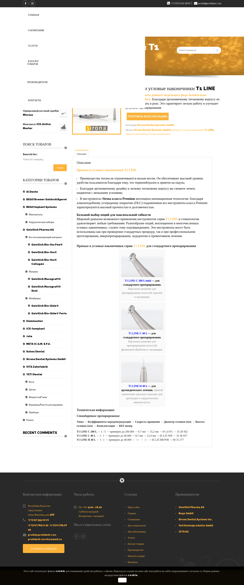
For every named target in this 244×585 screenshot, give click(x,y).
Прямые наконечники (136, 134)
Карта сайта (134, 507)
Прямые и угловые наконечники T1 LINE (193, 130)
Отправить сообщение (44, 548)
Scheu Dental (34, 347)
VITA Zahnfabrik (36, 362)
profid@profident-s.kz (42, 534)
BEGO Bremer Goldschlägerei (45, 199)
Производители (135, 550)
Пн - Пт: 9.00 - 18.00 (90, 507)
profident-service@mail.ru (45, 539)
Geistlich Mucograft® (45, 279)
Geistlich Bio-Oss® (43, 252)
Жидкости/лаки (37, 393)
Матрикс (33, 271)
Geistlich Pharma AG (39, 229)
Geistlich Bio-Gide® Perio (47, 309)
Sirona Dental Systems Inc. (195, 519)
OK (122, 580)
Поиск (60, 167)
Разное (29, 416)
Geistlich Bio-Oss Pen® (45, 244)
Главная (39, 70)
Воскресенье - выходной (91, 516)
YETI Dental (33, 370)
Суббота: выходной (88, 511)
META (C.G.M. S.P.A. (37, 339)
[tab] (82, 153)
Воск (31, 377)
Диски (32, 385)
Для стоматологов (137, 525)
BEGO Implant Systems (40, 207)
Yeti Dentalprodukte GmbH (196, 525)
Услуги (131, 537)
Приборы (33, 408)
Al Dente (31, 191)
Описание (82, 153)
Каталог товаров (136, 543)
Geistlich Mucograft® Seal (48, 286)
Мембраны (34, 294)
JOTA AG (184, 531)
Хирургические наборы (40, 222)
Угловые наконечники (159, 134)
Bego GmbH (186, 513)
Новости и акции (136, 556)
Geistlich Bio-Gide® (43, 301)
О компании (134, 519)
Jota (29, 332)
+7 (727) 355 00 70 (38, 520)
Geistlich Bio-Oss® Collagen (43, 262)
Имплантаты (35, 214)
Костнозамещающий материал (44, 237)
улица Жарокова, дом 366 (41, 514)
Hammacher (34, 317)
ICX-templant (34, 324)
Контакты (133, 562)
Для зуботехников (137, 531)
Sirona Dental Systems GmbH (64, 70)
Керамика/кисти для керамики (44, 400)
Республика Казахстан (39, 506)
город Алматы (35, 510)
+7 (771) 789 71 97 (38, 525)
